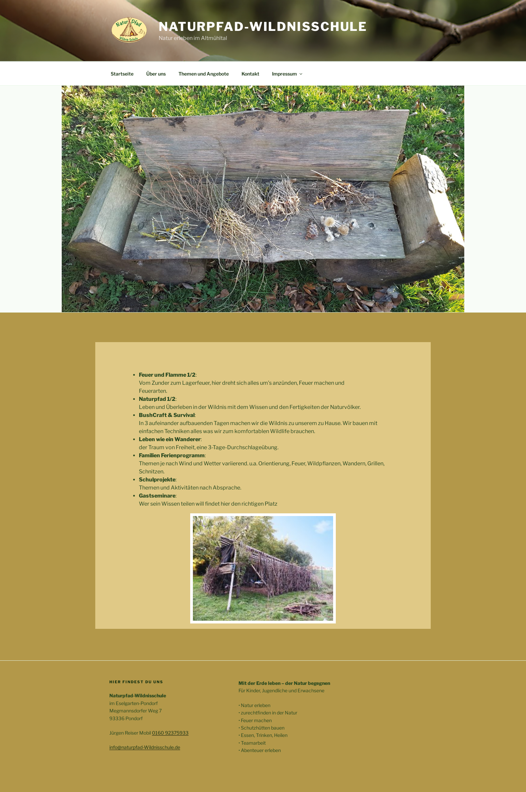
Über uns (156, 74)
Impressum (287, 74)
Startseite (122, 74)
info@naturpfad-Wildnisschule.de (144, 747)
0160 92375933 (170, 733)
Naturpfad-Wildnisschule (263, 26)
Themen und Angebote (203, 74)
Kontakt (250, 74)
